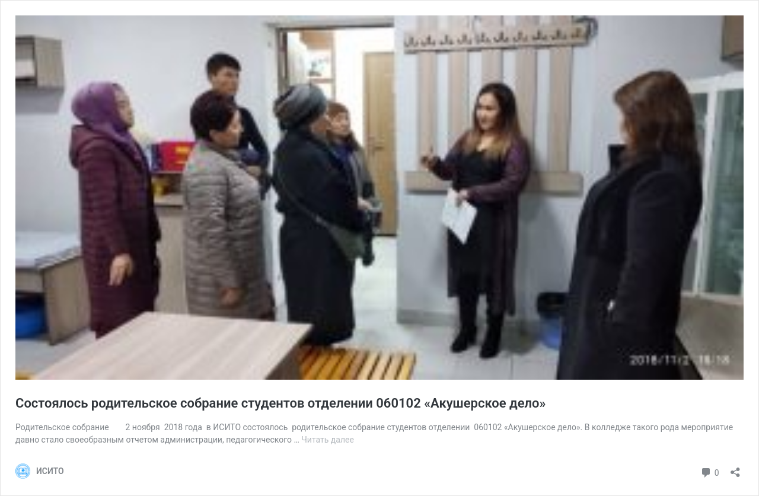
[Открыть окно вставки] (735, 468)
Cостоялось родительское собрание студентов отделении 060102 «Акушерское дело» (280, 403)
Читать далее (327, 439)
